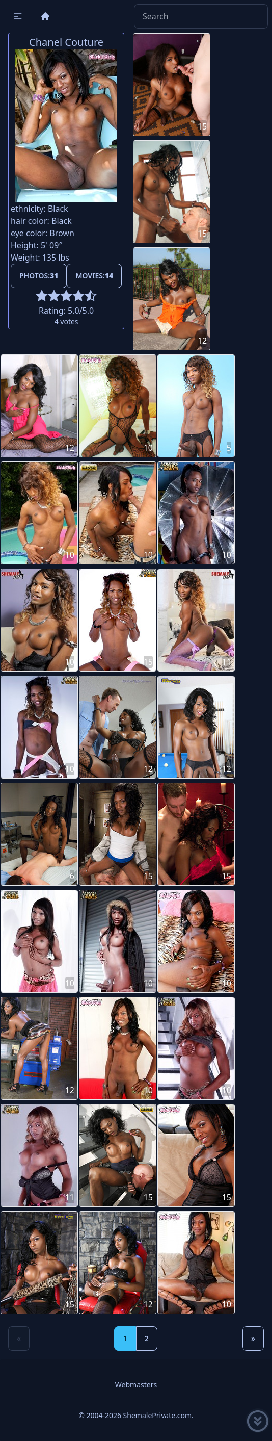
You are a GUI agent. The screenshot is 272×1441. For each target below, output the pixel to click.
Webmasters (136, 1384)
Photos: (38, 275)
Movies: (94, 275)
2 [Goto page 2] (147, 1338)
